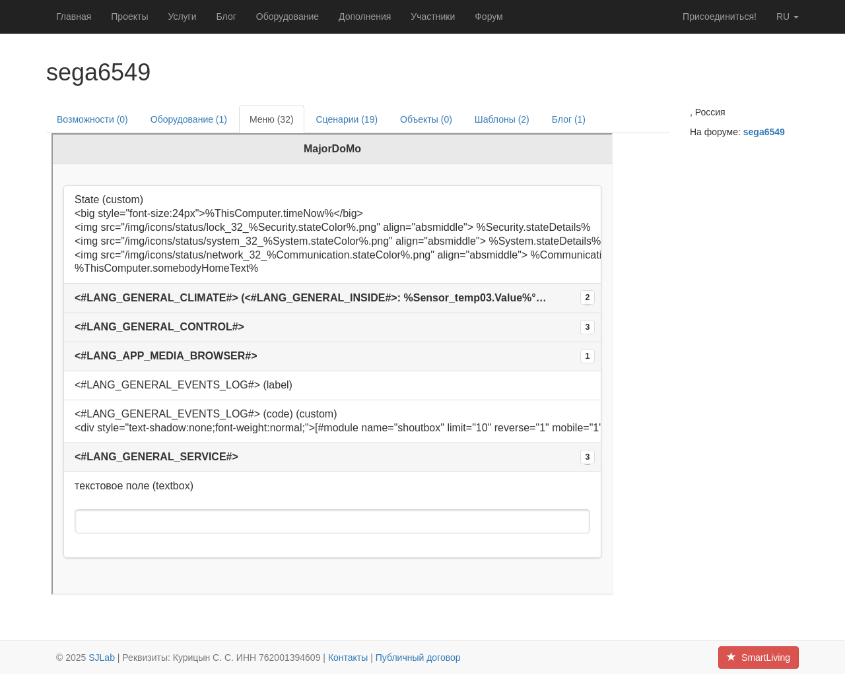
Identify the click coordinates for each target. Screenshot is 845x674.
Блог (226, 16)
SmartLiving (758, 657)
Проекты (129, 16)
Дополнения (365, 16)
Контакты (348, 657)
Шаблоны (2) (502, 119)
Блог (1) (569, 119)
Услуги (182, 16)
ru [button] (787, 16)
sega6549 (764, 132)
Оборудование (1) (189, 119)
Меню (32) (272, 119)
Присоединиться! (720, 16)
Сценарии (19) (347, 119)
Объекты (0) (426, 119)
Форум (489, 16)
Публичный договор (418, 657)
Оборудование (287, 16)
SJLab (101, 657)
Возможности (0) (92, 119)
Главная (73, 16)
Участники (433, 16)
